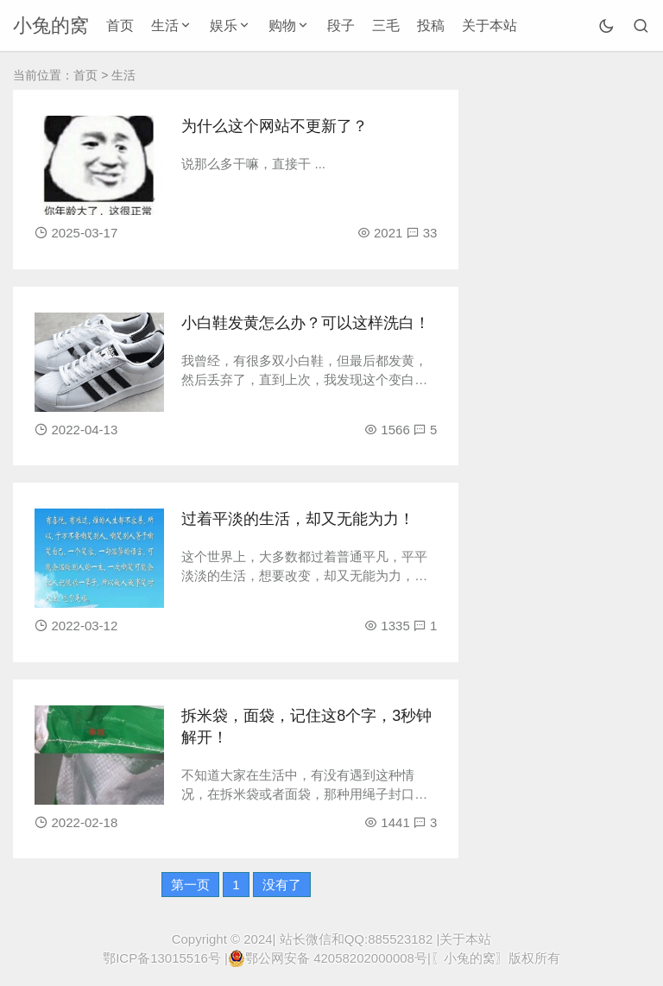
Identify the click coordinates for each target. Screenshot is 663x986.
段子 (341, 25)
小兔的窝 (51, 25)
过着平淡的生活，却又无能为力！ (297, 519)
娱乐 (223, 25)
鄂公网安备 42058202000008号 (327, 958)
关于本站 (489, 25)
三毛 (386, 25)
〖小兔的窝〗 (469, 958)
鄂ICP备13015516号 (162, 958)
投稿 (431, 25)
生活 (165, 25)
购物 (282, 25)
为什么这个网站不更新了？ (274, 126)
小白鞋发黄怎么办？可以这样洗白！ (305, 323)
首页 (120, 25)
